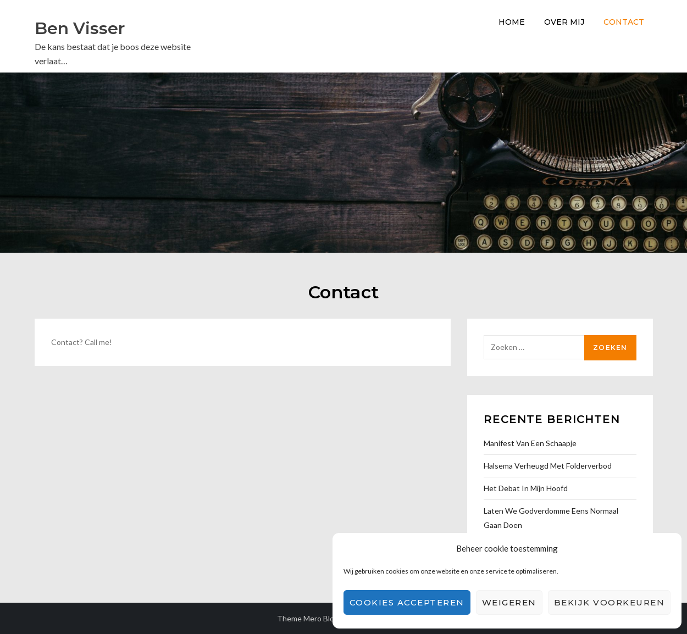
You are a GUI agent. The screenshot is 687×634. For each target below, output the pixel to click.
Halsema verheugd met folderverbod (548, 465)
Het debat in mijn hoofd (526, 488)
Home (511, 22)
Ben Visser (80, 28)
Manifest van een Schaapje (530, 443)
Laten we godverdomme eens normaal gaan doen (551, 518)
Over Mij (564, 22)
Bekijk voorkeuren (609, 602)
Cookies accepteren (407, 602)
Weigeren (509, 602)
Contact (623, 22)
